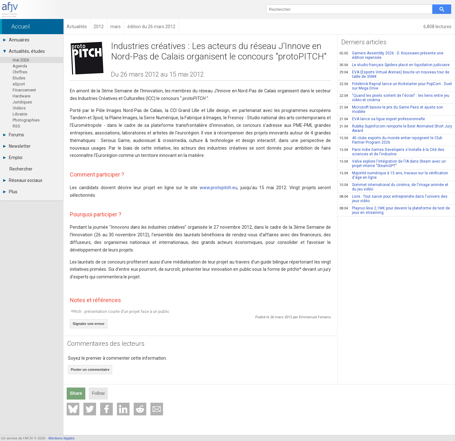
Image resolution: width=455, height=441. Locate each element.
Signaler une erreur (89, 324)
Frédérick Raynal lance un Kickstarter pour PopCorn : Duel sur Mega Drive (395, 86)
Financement (24, 90)
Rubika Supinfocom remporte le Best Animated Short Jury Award (395, 128)
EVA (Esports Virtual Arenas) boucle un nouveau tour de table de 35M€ (394, 74)
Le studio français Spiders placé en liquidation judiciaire (394, 65)
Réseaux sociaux (22, 180)
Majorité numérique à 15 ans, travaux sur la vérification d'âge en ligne (393, 175)
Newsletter (17, 146)
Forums (13, 134)
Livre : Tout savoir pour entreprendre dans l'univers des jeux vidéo (393, 198)
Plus (10, 191)
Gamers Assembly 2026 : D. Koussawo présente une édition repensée (391, 55)
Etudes (19, 78)
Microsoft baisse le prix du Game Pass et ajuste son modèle (391, 109)
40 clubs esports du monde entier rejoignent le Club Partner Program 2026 (390, 140)
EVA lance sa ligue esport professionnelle (382, 119)
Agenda (20, 66)
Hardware (21, 96)
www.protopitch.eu (218, 187)
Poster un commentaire (90, 369)
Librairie (20, 114)
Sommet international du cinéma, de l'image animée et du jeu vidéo (393, 187)
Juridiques (22, 102)
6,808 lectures (437, 26)
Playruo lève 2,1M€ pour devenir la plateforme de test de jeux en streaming (394, 210)
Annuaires (16, 39)
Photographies (26, 120)
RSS (16, 126)
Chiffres (20, 72)
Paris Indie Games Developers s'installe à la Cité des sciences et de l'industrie (391, 151)
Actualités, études (24, 51)
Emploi (12, 157)
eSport (19, 84)
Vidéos (19, 108)
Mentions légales (61, 438)
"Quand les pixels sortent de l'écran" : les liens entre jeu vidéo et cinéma (394, 97)
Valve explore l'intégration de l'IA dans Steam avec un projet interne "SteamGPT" (392, 163)
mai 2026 (21, 60)
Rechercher (21, 168)
